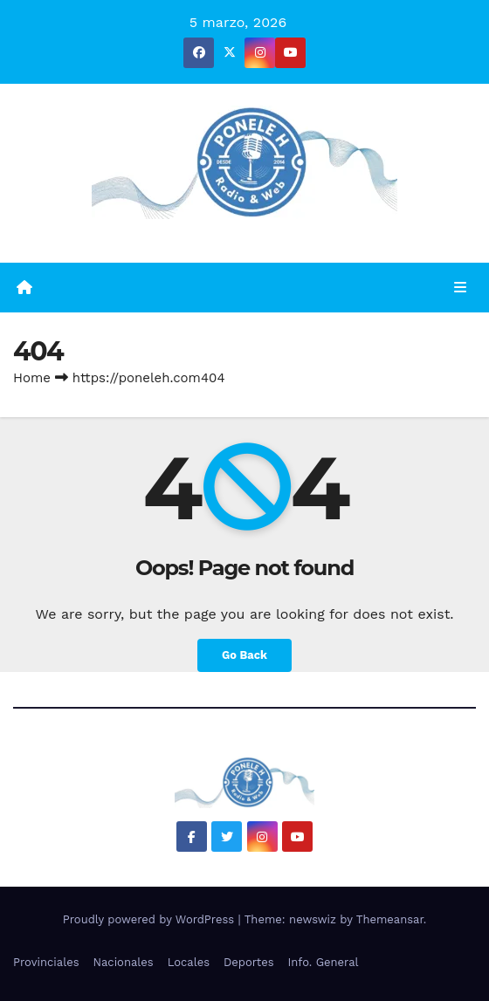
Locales (189, 962)
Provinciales (46, 962)
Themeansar (390, 919)
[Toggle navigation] (460, 288)
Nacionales (123, 962)
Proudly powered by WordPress (150, 919)
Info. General (323, 962)
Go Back (244, 655)
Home (32, 378)
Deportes (249, 962)
